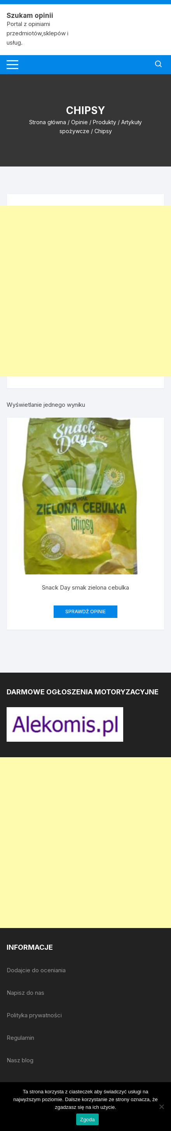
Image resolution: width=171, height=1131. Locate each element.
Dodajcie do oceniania (36, 970)
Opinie (79, 122)
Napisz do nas (25, 992)
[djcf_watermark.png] (65, 724)
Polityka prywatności (34, 1015)
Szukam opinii (30, 15)
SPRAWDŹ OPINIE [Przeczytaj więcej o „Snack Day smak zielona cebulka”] (85, 611)
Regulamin (20, 1037)
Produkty (104, 122)
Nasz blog (20, 1060)
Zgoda (87, 1119)
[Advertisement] (85, 291)
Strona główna (47, 122)
